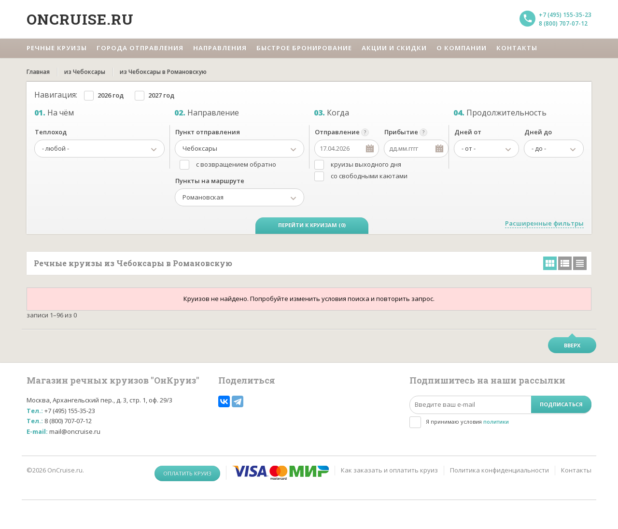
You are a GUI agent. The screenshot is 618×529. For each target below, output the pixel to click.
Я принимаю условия (467, 421)
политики (496, 421)
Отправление (337, 132)
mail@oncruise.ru (74, 431)
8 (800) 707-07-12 (563, 23)
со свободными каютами (369, 176)
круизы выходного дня (366, 164)
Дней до (538, 132)
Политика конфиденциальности (499, 470)
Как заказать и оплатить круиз (389, 470)
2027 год (161, 95)
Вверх (572, 345)
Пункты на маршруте (209, 180)
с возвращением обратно (236, 164)
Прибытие (401, 132)
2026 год (111, 95)
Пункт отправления (207, 132)
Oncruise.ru (80, 19)
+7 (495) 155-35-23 (565, 15)
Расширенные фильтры (544, 223)
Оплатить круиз (187, 473)
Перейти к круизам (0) (312, 225)
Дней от (467, 132)
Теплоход (51, 132)
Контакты (576, 470)
